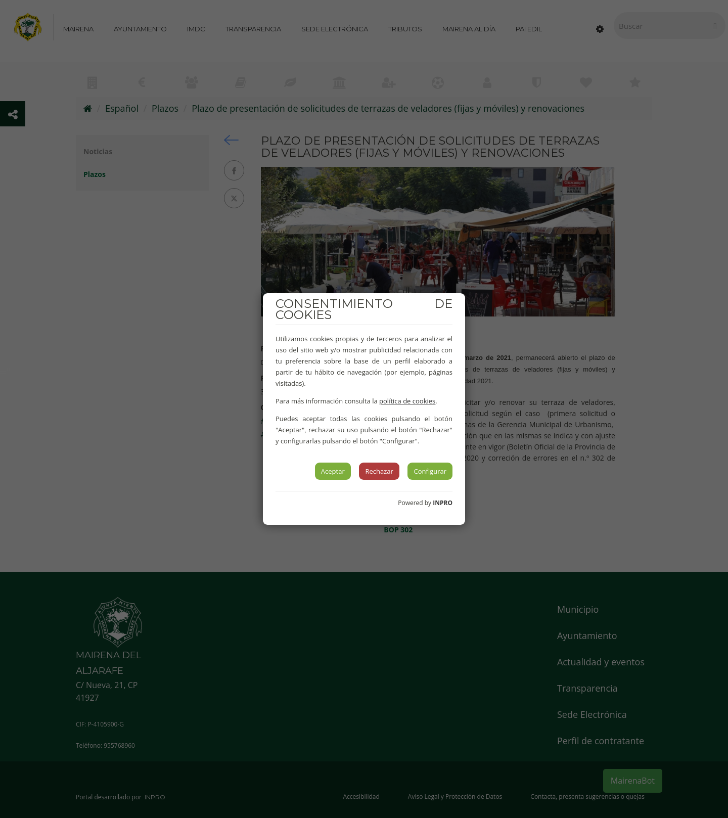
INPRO (442, 502)
